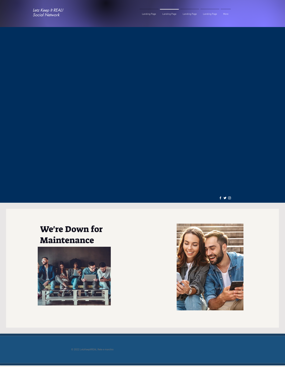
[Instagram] (229, 198)
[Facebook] (220, 198)
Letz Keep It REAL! (48, 10)
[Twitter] (225, 198)
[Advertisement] (142, 50)
